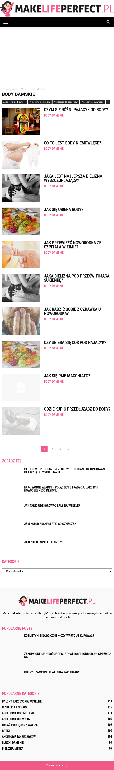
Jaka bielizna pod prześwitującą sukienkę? (76, 278)
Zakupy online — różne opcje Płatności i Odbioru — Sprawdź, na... (67, 655)
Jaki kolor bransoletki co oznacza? (50, 524)
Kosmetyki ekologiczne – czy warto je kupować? (59, 636)
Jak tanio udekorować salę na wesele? (52, 506)
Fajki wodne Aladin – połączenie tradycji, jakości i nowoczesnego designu (61, 489)
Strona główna (9, 89)
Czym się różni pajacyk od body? (76, 109)
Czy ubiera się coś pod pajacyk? (75, 342)
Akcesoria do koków (40, 101)
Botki (6, 731)
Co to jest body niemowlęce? (72, 143)
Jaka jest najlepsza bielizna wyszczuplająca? (73, 178)
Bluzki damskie (12, 743)
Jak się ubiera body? (63, 209)
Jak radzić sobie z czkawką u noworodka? (72, 311)
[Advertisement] (57, 58)
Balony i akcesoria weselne (21, 701)
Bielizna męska (12, 748)
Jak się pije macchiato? (67, 376)
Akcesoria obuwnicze (92, 101)
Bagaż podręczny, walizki (20, 725)
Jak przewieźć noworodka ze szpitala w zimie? (72, 244)
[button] (108, 22)
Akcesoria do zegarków (66, 101)
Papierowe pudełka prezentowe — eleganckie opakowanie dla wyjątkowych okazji (65, 470)
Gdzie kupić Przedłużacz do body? (77, 409)
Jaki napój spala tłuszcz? (43, 542)
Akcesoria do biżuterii (14, 101)
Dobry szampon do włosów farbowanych (53, 672)
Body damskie (53, 115)
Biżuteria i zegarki (15, 707)
